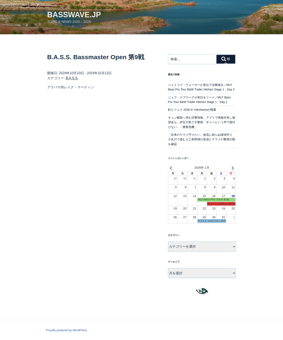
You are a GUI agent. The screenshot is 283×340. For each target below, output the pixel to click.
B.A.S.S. (72, 78)
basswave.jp (74, 14)
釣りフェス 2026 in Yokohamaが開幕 (192, 109)
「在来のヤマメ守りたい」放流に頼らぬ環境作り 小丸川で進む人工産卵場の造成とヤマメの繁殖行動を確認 (201, 139)
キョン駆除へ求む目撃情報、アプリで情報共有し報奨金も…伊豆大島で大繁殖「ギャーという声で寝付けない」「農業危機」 (201, 122)
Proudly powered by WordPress (66, 330)
